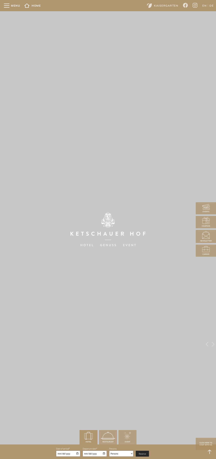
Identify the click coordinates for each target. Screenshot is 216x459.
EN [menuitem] (204, 5)
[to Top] (209, 451)
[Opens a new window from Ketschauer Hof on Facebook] (185, 5)
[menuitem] (204, 5)
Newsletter (206, 236)
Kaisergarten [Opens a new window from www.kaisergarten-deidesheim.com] (162, 5)
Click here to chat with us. (206, 444)
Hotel (88, 437)
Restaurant (108, 437)
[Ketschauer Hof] (108, 229)
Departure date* (90, 448)
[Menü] (6, 5)
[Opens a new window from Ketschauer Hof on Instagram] (195, 5)
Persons (113, 448)
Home (32, 5)
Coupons (206, 222)
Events (206, 208)
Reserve (142, 453)
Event (127, 437)
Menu (15, 5)
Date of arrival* (63, 448)
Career (206, 250)
